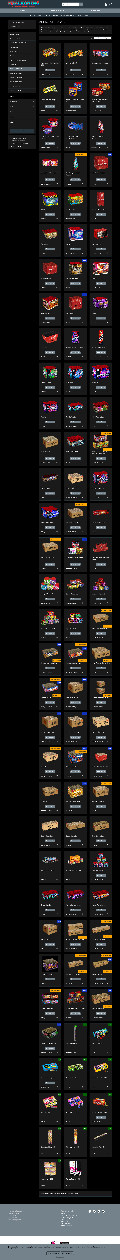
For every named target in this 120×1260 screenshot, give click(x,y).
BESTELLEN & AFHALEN (58, 11)
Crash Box (44, 767)
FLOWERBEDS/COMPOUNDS (19, 43)
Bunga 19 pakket (47, 594)
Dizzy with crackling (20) (49, 99)
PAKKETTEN (14, 47)
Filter (22, 131)
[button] (22, 102)
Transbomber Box (72, 488)
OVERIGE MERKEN (15, 90)
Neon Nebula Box (98, 836)
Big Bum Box (45, 488)
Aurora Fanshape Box (73, 905)
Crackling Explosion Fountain (73, 174)
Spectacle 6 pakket (98, 594)
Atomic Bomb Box (98, 488)
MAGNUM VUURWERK (17, 77)
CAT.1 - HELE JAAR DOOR (18, 60)
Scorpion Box (45, 451)
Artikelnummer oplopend (102, 38)
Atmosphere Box (72, 451)
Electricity (69, 382)
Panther (44, 417)
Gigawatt (44, 209)
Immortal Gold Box (72, 697)
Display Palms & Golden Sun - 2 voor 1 (100, 100)
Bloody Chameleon (98, 173)
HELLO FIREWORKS (16, 86)
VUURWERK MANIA (16, 73)
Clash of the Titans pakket (75, 1008)
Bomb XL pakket (72, 594)
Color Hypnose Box (98, 1008)
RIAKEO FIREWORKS (16, 82)
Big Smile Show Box (98, 522)
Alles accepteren (67, 1253)
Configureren (60, 1257)
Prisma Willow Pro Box (100, 766)
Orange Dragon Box (98, 801)
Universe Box (45, 801)
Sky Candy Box (97, 974)
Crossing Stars (46, 382)
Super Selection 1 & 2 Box (75, 939)
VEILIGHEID (65, 1222)
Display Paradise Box (99, 905)
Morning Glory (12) (72, 1147)
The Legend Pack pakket (74, 557)
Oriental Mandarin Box (49, 663)
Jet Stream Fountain (99, 347)
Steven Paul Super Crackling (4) (72, 137)
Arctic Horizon (46, 278)
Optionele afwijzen (53, 1253)
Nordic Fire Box (71, 417)
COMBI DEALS (14, 34)
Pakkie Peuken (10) (73, 1179)
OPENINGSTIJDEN (95, 11)
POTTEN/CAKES (15, 38)
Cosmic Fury (70, 209)
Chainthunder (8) (97, 1043)
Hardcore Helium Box (48, 1043)
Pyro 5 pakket (71, 628)
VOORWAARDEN (66, 1226)
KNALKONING (65, 1224)
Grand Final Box (46, 905)
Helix (68, 244)
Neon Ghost (70, 313)
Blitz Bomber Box (98, 732)
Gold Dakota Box (47, 836)
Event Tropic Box (72, 836)
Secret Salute (96, 244)
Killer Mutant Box (98, 417)
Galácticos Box (46, 697)
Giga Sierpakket (71, 1043)
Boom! (94, 313)
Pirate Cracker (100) (48, 1078)
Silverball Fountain (98, 209)
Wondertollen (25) (72, 63)
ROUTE (63, 1220)
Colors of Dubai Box (73, 522)
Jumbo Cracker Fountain (74, 347)
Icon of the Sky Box (98, 939)
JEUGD (12, 56)
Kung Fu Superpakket (73, 870)
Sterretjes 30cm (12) (48, 1147)
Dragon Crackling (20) (99, 1078)
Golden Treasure (72, 278)
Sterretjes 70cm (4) (98, 1147)
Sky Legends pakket (48, 628)
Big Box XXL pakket (47, 870)
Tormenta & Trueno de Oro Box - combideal (99, 452)
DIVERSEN (13, 64)
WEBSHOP (23, 11)
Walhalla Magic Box (73, 801)
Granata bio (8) (71, 1078)
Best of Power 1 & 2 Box (100, 697)
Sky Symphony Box (47, 732)
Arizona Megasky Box (73, 663)
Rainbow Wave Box (47, 557)
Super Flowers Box (72, 732)
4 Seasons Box (46, 939)
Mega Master (45, 313)
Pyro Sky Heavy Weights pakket (100, 558)
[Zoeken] (70, 4)
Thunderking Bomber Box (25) (50, 64)
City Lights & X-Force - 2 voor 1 (49, 174)
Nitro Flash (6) (46, 1112)
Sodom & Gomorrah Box (100, 628)
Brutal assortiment (47, 1008)
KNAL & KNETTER (15, 51)
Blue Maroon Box (47, 522)
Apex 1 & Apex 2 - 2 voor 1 (75, 100)
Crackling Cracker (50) (99, 1112)
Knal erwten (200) (47, 1179)
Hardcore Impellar (47, 974)
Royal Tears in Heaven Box (101, 663)
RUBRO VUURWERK (16, 69)
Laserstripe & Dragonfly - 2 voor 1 (50, 137)
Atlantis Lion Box (72, 767)
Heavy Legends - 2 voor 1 (101, 63)
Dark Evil (95, 382)
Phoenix (94, 278)
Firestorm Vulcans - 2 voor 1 (99, 137)
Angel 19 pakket (97, 870)
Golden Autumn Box (73, 974)
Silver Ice (44, 347)
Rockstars (44, 244)
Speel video (50, 70)
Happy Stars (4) (71, 1112)
